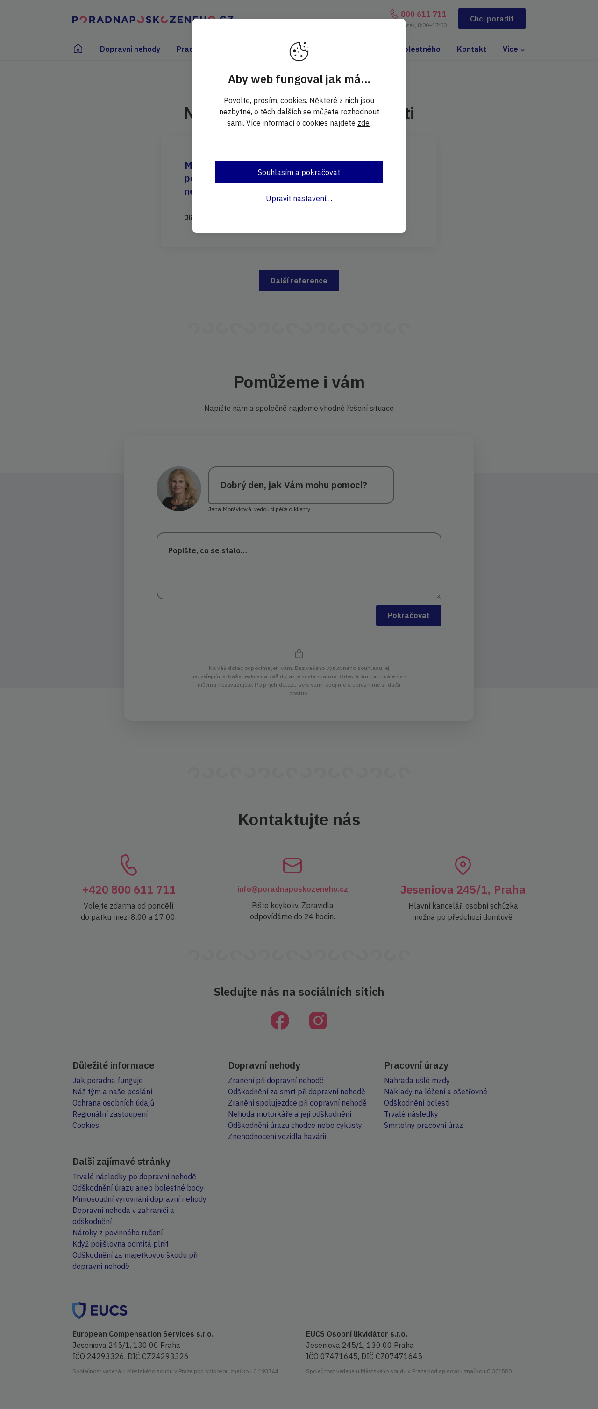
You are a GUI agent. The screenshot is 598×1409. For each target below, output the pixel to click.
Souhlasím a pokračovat (299, 172)
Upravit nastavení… (299, 198)
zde (363, 122)
